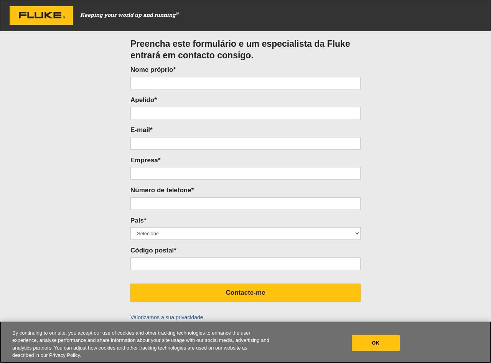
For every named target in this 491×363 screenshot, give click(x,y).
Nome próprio (153, 69)
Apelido (143, 100)
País (138, 220)
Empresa (145, 160)
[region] (245, 342)
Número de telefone (162, 190)
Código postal (153, 250)
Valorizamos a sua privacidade (166, 317)
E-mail (141, 130)
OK (375, 343)
